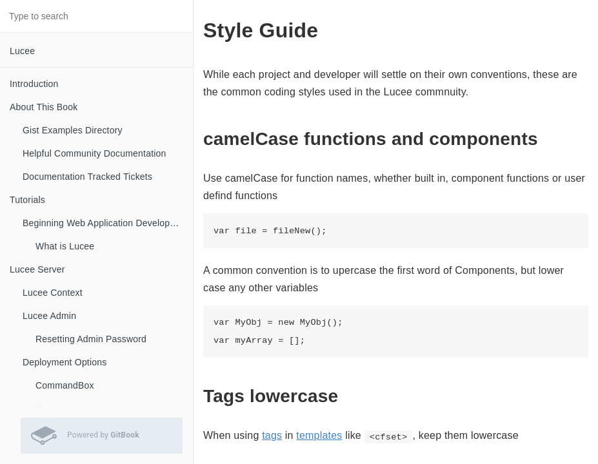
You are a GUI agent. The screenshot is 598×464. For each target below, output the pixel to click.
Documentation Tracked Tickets (87, 176)
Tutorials (27, 200)
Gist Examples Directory (73, 130)
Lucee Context (53, 292)
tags (272, 435)
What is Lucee (64, 246)
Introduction (34, 84)
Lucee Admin (49, 316)
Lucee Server (37, 269)
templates (319, 435)
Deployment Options (64, 362)
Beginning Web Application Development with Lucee (108, 223)
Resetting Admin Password (90, 339)
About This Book (43, 107)
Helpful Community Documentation (94, 153)
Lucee (22, 51)
